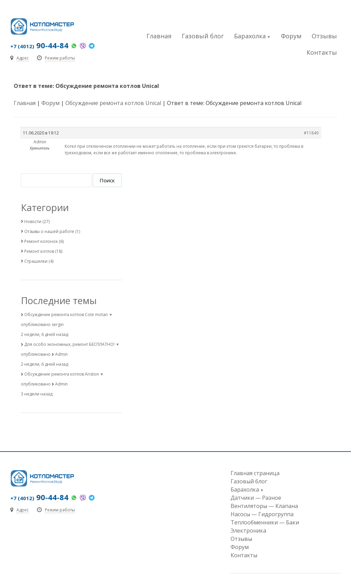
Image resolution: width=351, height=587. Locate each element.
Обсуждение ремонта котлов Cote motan (66, 314)
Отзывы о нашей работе (49, 231)
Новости (32, 221)
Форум (291, 36)
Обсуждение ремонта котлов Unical (113, 103)
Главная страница (255, 473)
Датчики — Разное (256, 497)
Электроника (248, 530)
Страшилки (36, 261)
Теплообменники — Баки (265, 522)
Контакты (322, 52)
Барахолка (250, 36)
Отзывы (324, 36)
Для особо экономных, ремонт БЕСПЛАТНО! (69, 344)
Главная (158, 36)
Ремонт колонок (41, 241)
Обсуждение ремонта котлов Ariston (61, 374)
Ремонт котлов (39, 251)
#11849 (311, 133)
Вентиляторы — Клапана (264, 506)
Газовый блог (203, 36)
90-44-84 (39, 45)
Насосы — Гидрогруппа (262, 514)
